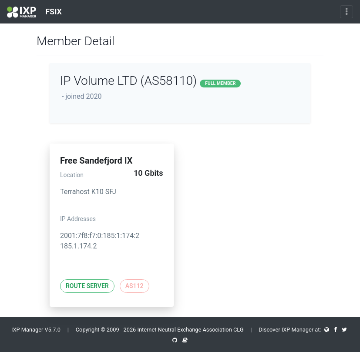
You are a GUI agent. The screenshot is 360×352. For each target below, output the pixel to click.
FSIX (34, 12)
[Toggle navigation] (346, 11)
